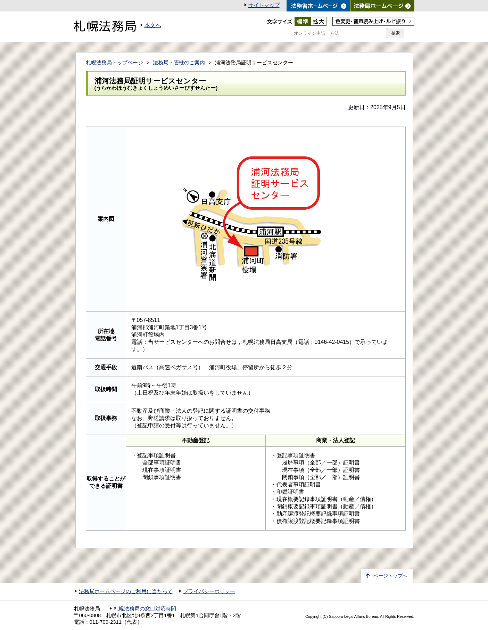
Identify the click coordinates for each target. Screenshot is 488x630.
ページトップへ (390, 576)
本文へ (152, 25)
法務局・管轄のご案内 (179, 62)
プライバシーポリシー (209, 591)
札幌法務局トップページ (114, 62)
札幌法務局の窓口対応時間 (145, 609)
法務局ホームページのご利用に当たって (126, 591)
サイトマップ (264, 5)
